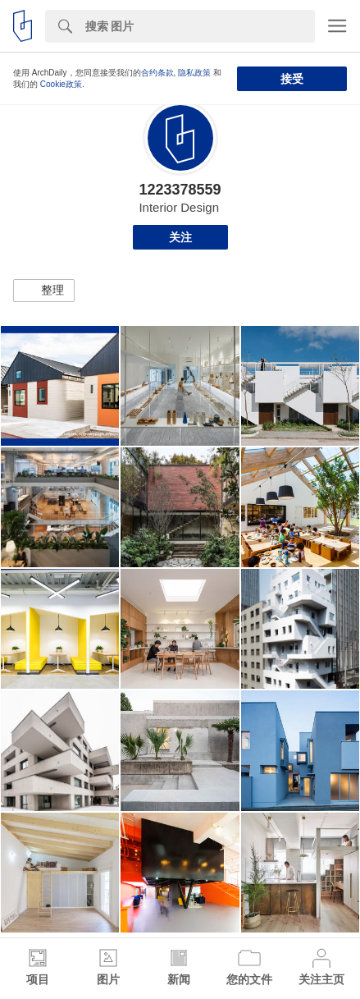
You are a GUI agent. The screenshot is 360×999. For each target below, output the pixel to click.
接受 (291, 78)
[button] (44, 290)
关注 (180, 237)
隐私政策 (194, 72)
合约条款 (157, 72)
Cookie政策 (61, 84)
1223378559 (180, 189)
